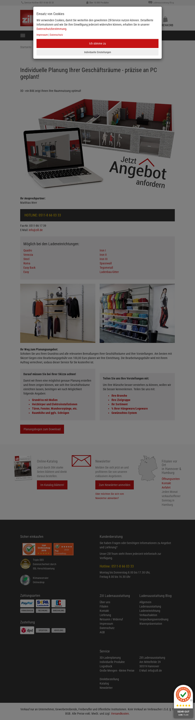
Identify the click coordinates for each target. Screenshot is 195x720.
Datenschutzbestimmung (51, 29)
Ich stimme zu (97, 43)
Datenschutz (56, 34)
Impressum (42, 34)
